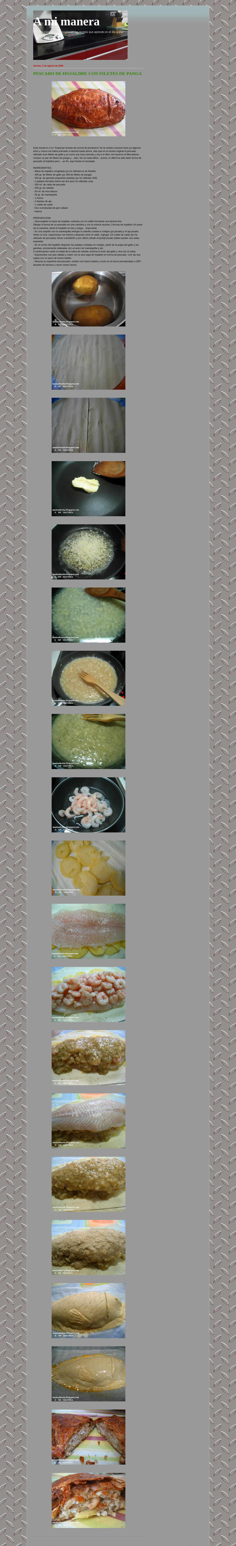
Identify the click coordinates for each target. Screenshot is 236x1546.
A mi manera (66, 21)
